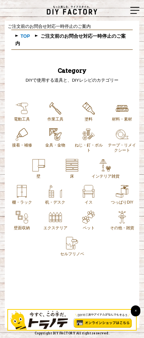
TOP (25, 36)
